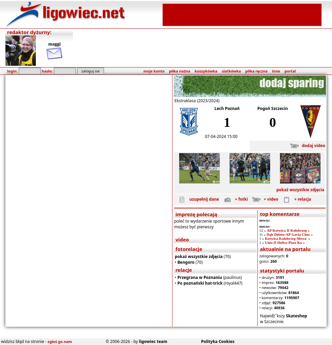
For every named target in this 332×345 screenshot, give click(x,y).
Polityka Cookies (218, 341)
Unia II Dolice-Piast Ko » (285, 242)
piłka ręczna (256, 71)
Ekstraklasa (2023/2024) (196, 101)
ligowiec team (153, 341)
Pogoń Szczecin (272, 108)
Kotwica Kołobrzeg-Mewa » (287, 238)
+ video (263, 199)
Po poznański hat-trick (200, 283)
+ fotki (234, 199)
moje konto (154, 71)
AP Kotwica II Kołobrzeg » (288, 230)
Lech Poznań (227, 108)
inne (276, 71)
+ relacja (295, 199)
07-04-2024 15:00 (221, 136)
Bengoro (186, 262)
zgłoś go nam (60, 341)
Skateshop (296, 316)
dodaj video (306, 145)
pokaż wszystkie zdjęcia (300, 190)
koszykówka (206, 71)
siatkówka (231, 71)
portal (290, 71)
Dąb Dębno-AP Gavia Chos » (290, 234)
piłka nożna (179, 71)
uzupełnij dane (196, 199)
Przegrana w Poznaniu (199, 277)
